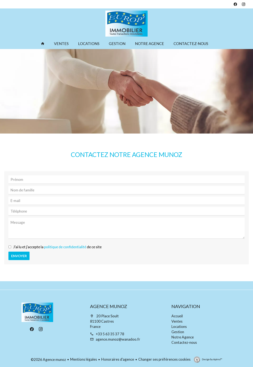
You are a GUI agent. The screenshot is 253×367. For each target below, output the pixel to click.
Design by (212, 359)
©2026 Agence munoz (48, 359)
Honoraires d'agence (117, 359)
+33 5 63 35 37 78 (110, 334)
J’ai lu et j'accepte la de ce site (57, 247)
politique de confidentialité (65, 247)
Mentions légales (83, 359)
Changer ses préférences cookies (164, 359)
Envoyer (19, 256)
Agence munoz (108, 306)
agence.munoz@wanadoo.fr (118, 339)
